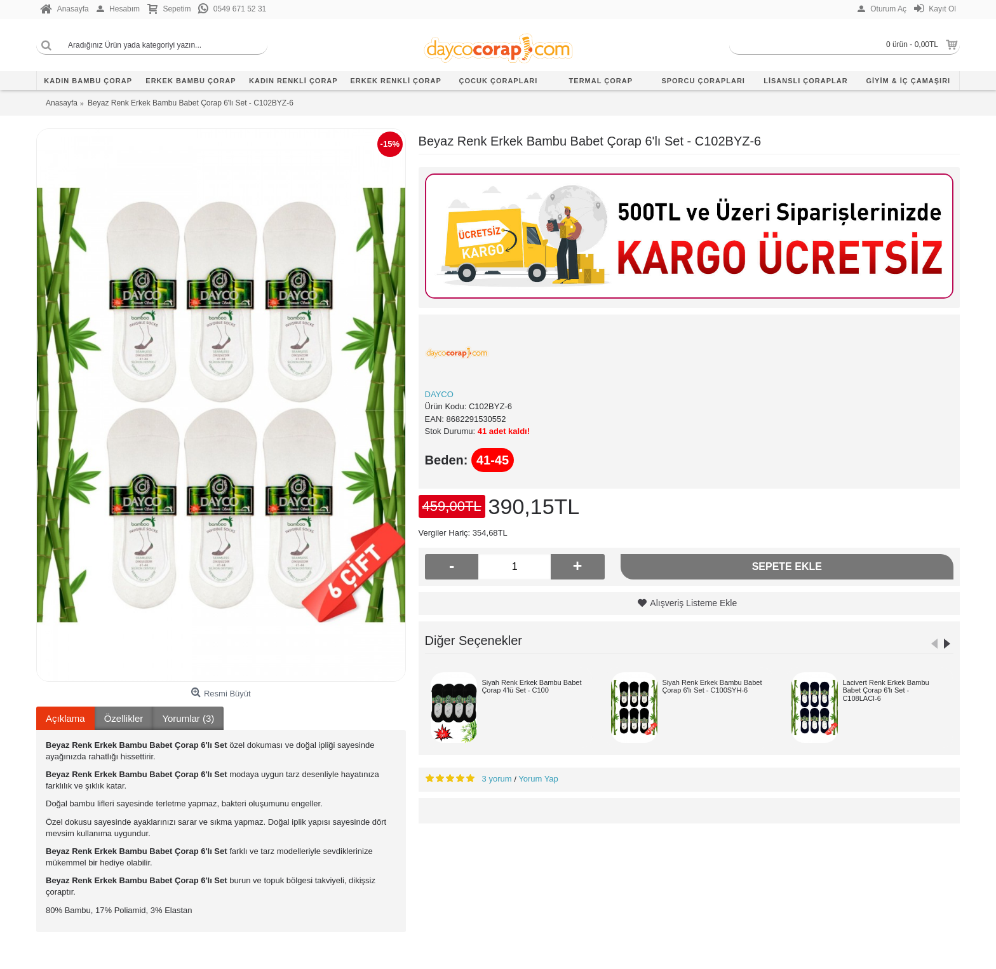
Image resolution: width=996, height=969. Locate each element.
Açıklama (65, 718)
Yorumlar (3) (188, 718)
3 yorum (497, 778)
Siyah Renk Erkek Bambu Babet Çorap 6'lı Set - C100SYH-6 (712, 686)
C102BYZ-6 (490, 406)
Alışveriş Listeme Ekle (693, 603)
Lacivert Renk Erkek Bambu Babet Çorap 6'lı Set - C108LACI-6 (885, 690)
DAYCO (439, 394)
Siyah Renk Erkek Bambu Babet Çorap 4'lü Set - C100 (531, 686)
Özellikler (124, 718)
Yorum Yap (538, 778)
